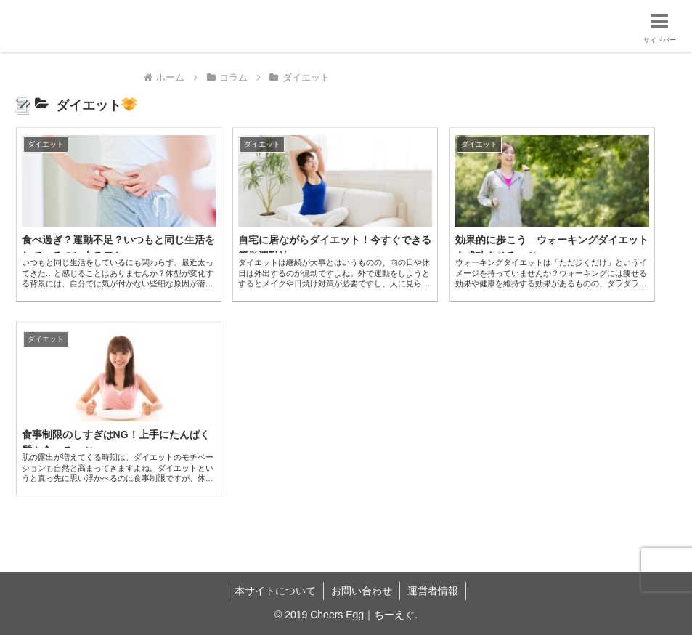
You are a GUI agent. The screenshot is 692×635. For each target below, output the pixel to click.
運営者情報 (432, 590)
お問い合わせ (361, 590)
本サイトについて (275, 590)
